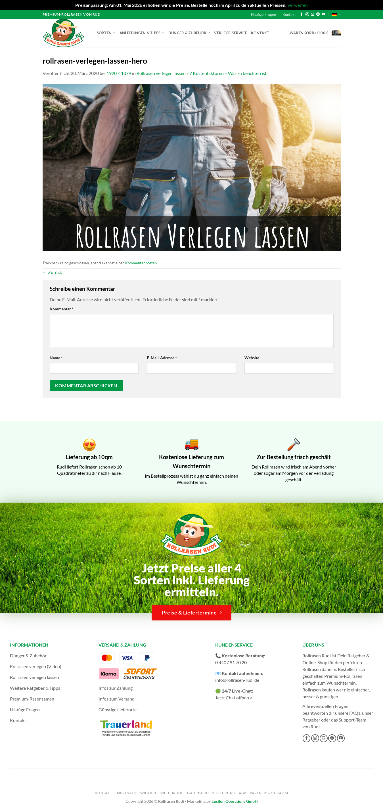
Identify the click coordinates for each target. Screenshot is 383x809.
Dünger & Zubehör (189, 32)
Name (56, 357)
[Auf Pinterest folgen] (318, 14)
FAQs (354, 713)
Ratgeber (311, 719)
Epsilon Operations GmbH (235, 801)
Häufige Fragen (263, 14)
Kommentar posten (141, 263)
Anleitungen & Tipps (142, 32)
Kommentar (62, 308)
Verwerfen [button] (297, 5)
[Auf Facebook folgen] (301, 14)
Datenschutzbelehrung (211, 793)
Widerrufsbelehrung (162, 793)
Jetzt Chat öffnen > (233, 697)
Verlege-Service (230, 33)
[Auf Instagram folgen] (307, 14)
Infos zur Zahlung (116, 688)
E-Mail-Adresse (162, 357)
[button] (315, 33)
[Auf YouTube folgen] (323, 14)
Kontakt (289, 14)
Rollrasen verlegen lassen (34, 677)
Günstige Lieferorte (118, 709)
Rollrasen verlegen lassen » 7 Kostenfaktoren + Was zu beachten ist (202, 73)
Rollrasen (311, 669)
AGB (242, 793)
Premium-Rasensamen (32, 698)
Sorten (106, 32)
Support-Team (352, 719)
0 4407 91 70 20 (231, 662)
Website (251, 357)
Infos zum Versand (117, 698)
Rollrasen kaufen (318, 689)
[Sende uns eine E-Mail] (312, 14)
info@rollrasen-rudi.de (237, 680)
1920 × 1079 (118, 73)
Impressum (126, 793)
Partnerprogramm (269, 793)
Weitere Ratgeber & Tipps (35, 688)
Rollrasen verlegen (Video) (35, 666)
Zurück (52, 272)
